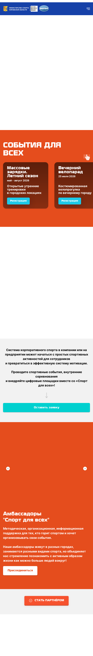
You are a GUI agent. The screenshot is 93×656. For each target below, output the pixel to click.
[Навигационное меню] (88, 9)
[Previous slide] (8, 468)
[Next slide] (85, 468)
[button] (46, 600)
